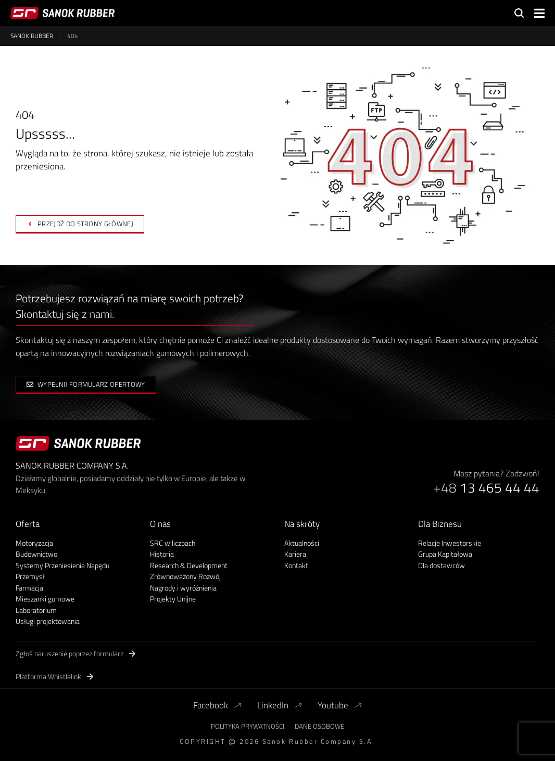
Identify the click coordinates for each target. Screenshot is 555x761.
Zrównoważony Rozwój (185, 576)
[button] (539, 13)
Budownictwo (36, 554)
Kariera (295, 554)
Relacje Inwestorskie (449, 543)
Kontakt (296, 565)
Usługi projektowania (48, 621)
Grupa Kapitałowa (445, 554)
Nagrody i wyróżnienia (183, 588)
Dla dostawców (441, 565)
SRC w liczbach (172, 543)
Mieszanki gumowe (45, 599)
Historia (162, 554)
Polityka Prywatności (247, 726)
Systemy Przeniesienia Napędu (62, 565)
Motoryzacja (34, 543)
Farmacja (29, 588)
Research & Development (189, 565)
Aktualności (301, 543)
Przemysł (30, 576)
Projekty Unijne (173, 599)
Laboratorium (36, 610)
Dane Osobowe (319, 726)
